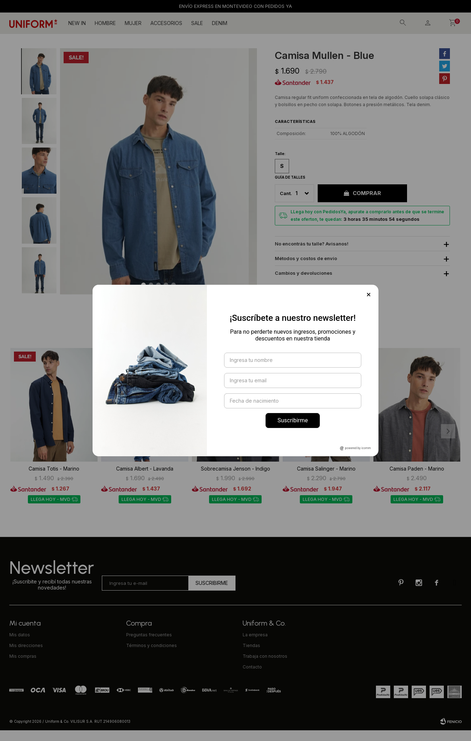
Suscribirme (292, 420)
